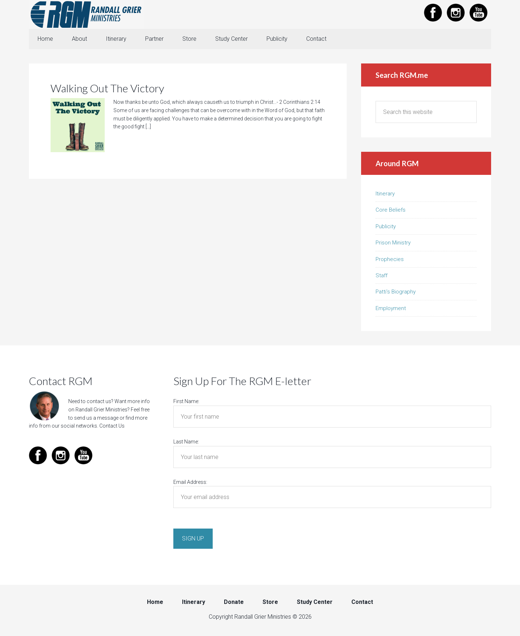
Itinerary (385, 193)
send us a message (96, 418)
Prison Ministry (393, 242)
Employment (391, 308)
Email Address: (190, 482)
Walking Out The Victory (107, 87)
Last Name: (186, 442)
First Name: (186, 401)
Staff (381, 275)
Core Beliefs (391, 210)
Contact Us (112, 426)
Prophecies (390, 259)
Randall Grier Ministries (86, 14)
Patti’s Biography (396, 291)
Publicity (386, 226)
